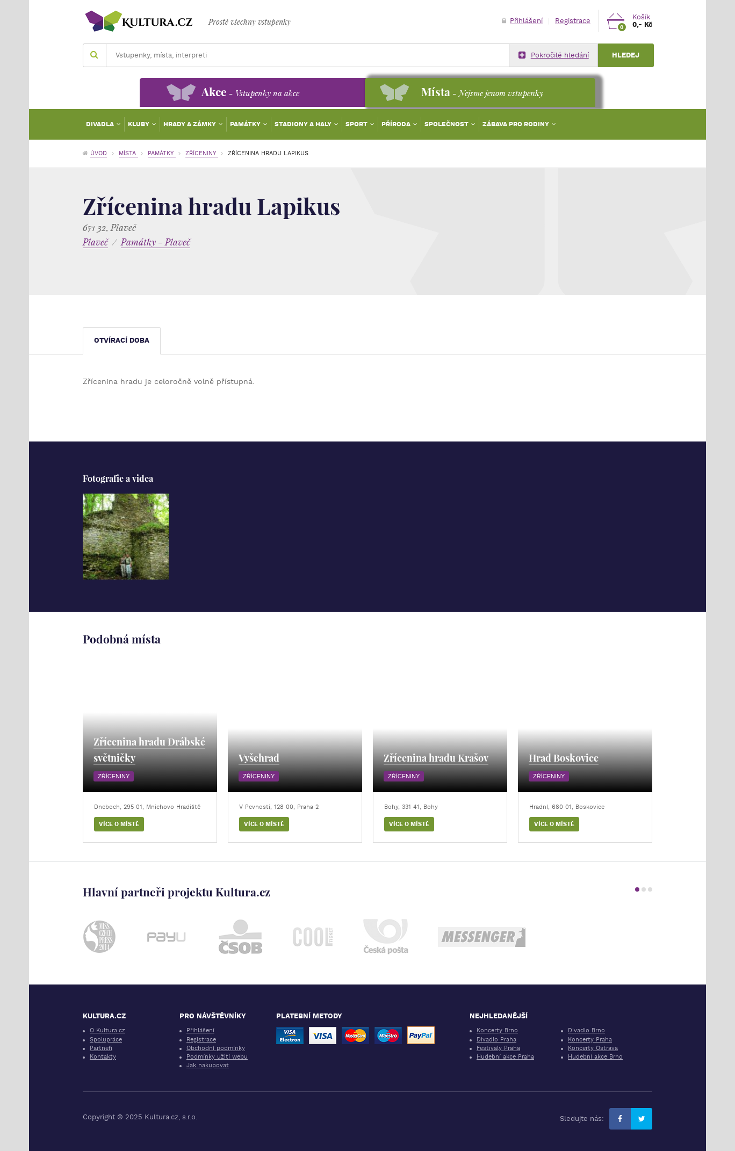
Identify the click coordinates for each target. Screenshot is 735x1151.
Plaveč (95, 242)
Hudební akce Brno (595, 1056)
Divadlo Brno (586, 1030)
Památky (246, 124)
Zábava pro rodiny (516, 124)
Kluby (139, 124)
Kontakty (103, 1056)
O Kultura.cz (107, 1030)
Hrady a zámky (190, 124)
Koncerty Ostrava (593, 1048)
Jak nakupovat (207, 1065)
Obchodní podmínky (215, 1048)
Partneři (101, 1048)
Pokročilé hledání (553, 55)
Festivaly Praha (498, 1048)
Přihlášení (522, 21)
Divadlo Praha (496, 1039)
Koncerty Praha (590, 1039)
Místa (128, 153)
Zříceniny (201, 153)
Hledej (625, 55)
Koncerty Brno (497, 1030)
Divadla (101, 124)
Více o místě (119, 824)
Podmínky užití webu (217, 1056)
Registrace (572, 21)
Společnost (447, 124)
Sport (357, 124)
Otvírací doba (121, 340)
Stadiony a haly (304, 124)
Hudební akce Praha (505, 1056)
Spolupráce (106, 1039)
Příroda (396, 124)
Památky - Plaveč (155, 242)
